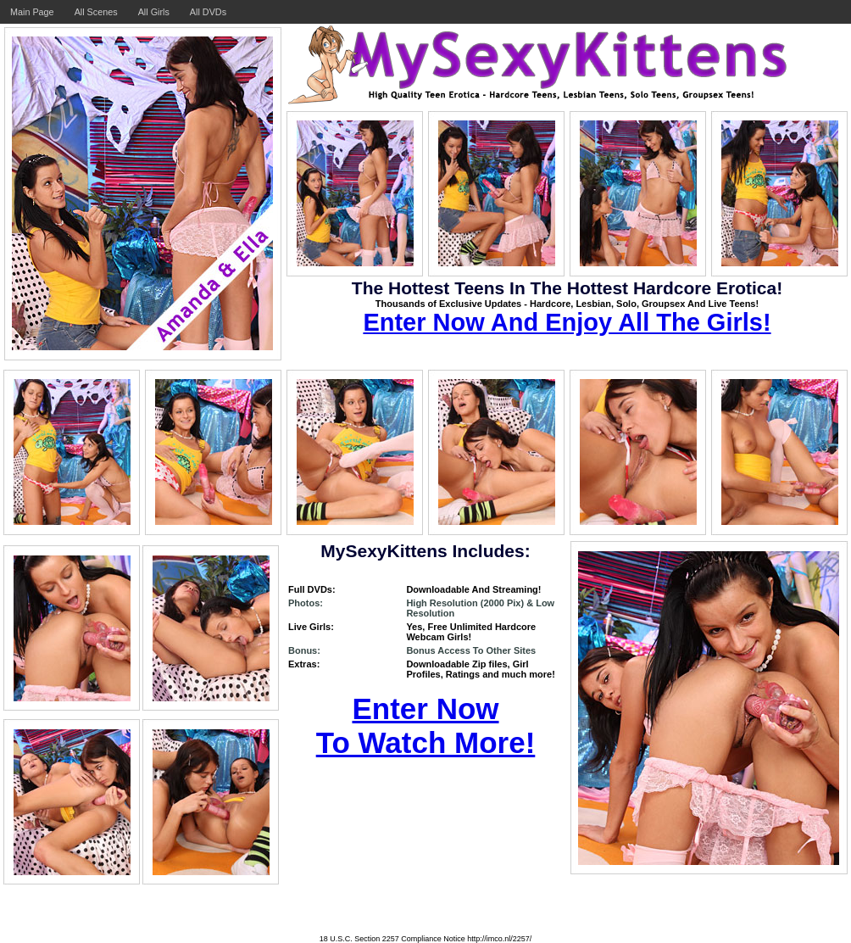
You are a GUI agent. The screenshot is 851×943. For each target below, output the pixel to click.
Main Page (32, 12)
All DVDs (208, 12)
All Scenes (96, 12)
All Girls (154, 12)
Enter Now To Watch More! (426, 725)
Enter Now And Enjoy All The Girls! (566, 322)
